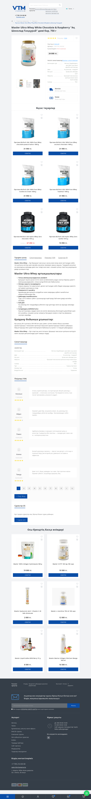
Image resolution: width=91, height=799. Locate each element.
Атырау (26, 684)
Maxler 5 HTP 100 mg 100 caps (63, 564)
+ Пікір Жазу (20, 496)
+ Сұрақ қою (21, 520)
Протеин (34, 21)
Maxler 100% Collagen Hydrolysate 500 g (27, 564)
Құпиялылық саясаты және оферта (23, 729)
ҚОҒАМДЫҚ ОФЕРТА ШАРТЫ (29, 709)
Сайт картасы (16, 746)
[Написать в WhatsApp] (86, 793)
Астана (65, 684)
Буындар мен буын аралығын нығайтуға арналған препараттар (52, 11)
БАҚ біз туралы (16, 731)
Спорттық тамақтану (23, 21)
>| (72, 488)
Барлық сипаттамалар (70, 60)
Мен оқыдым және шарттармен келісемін (33, 709)
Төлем (57, 97)
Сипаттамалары (36, 258)
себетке (28, 153)
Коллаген (37, 9)
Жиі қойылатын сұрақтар (20, 737)
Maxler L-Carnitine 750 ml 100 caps (63, 611)
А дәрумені (70, 684)
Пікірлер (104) (50, 258)
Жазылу (73, 705)
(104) (65, 38)
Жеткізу (58, 88)
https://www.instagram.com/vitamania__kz (48, 737)
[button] (37, 796)
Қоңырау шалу (20, 17)
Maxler (56, 44)
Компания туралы (17, 734)
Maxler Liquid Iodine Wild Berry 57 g (28, 658)
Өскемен (43, 9)
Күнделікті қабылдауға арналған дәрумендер (38, 684)
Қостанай (59, 684)
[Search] (60, 5)
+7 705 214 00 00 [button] (18, 764)
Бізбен (13, 740)
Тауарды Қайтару (17, 743)
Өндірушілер (15, 749)
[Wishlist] (76, 38)
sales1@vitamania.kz (18, 767)
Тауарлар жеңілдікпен (19, 751)
